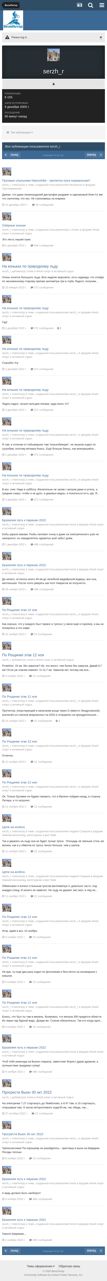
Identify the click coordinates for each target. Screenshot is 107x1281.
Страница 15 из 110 (53, 155)
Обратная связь (69, 1266)
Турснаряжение (11, 188)
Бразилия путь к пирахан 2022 (24, 520)
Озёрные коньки (14, 225)
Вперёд (91, 155)
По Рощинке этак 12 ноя (19, 610)
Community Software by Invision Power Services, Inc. (53, 1275)
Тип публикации (20, 132)
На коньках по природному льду (30, 266)
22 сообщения (41, 634)
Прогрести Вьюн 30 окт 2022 (27, 1092)
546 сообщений (42, 245)
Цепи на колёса (13, 827)
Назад (14, 155)
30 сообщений (43, 204)
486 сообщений (42, 544)
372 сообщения (42, 287)
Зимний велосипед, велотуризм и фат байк (29, 835)
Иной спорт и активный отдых (55, 271)
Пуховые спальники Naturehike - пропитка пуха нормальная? (46, 180)
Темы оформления (41, 1266)
